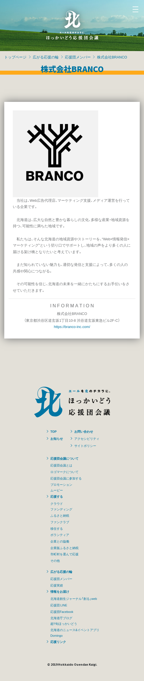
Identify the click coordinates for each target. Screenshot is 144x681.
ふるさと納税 (59, 515)
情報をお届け (59, 591)
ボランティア (59, 534)
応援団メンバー (78, 57)
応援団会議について (64, 458)
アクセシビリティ (86, 438)
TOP (53, 431)
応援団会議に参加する (66, 478)
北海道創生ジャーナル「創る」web (73, 598)
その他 (55, 560)
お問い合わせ (83, 431)
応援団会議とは (61, 465)
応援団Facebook (61, 611)
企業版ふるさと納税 (64, 547)
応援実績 (56, 585)
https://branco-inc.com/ (72, 326)
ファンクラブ (59, 522)
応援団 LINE (58, 605)
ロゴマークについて (64, 471)
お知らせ (56, 438)
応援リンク (58, 641)
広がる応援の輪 (46, 57)
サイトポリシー (85, 445)
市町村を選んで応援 (64, 554)
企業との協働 (59, 541)
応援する (56, 496)
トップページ (15, 57)
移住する (56, 528)
